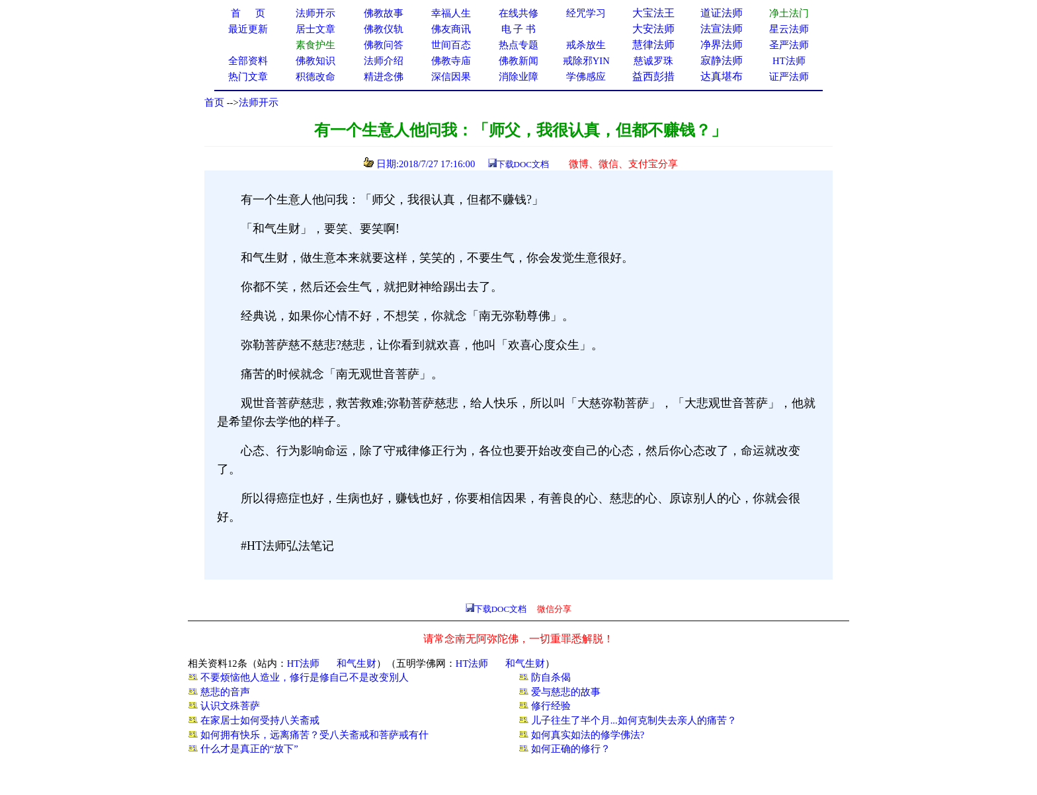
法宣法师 (721, 28)
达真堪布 (721, 76)
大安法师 (653, 28)
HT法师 (789, 61)
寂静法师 (721, 60)
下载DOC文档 (523, 164)
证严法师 (789, 76)
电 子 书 (518, 29)
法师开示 (258, 102)
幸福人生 (451, 13)
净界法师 (721, 44)
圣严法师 (789, 45)
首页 (214, 102)
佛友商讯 (451, 29)
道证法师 (721, 13)
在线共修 (518, 13)
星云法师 (789, 29)
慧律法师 (653, 44)
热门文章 (248, 76)
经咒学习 (586, 13)
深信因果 (451, 76)
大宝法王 (653, 13)
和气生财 (356, 663)
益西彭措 (653, 76)
